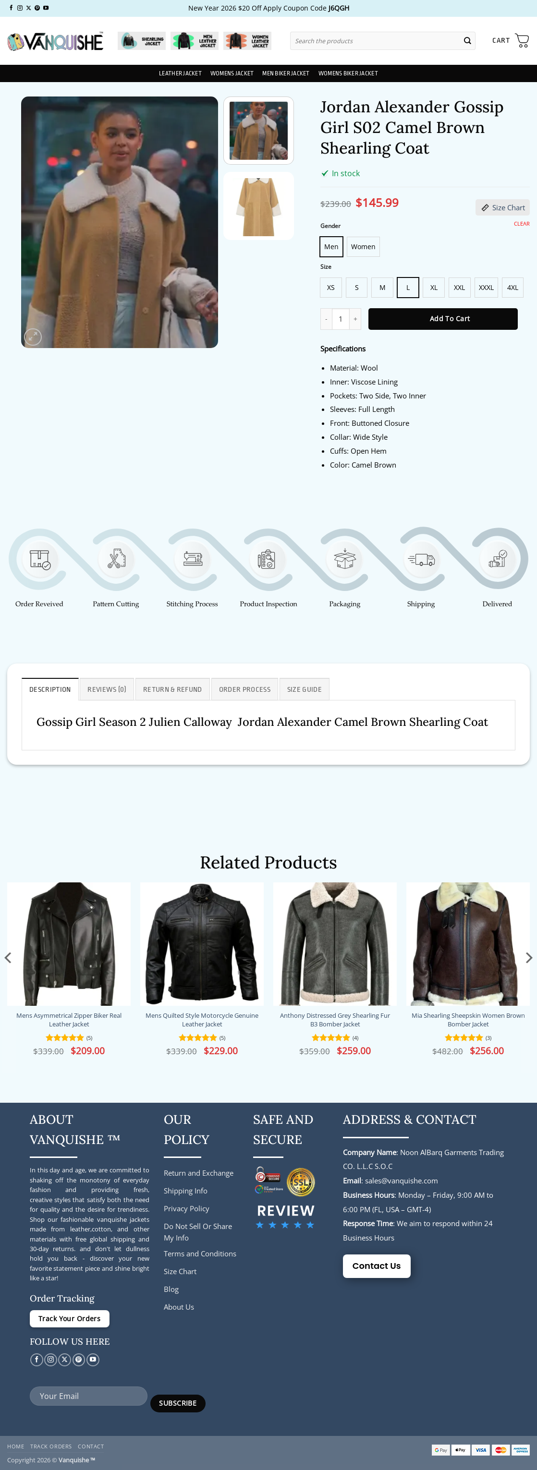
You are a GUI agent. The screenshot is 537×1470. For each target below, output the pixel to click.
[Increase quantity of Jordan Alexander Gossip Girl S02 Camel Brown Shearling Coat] (355, 319)
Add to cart (450, 318)
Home (15, 1442)
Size (325, 267)
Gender (330, 226)
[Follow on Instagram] (20, 8)
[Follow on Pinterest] (37, 8)
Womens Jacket (232, 73)
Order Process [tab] (201, 688)
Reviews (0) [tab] (91, 688)
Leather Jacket (180, 73)
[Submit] (468, 40)
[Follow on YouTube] (46, 8)
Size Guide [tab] (249, 688)
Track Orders (51, 1442)
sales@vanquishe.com (401, 1177)
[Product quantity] (341, 319)
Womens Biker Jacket (348, 73)
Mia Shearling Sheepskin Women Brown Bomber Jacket (468, 1016)
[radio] (331, 246)
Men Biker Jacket (285, 73)
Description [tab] (45, 688)
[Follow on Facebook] (11, 8)
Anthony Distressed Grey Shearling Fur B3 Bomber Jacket (335, 1016)
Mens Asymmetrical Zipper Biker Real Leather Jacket (69, 1016)
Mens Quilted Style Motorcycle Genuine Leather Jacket (202, 1016)
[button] (511, 40)
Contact (91, 1442)
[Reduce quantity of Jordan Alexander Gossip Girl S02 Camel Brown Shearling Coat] (326, 319)
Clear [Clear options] (522, 223)
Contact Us (377, 1262)
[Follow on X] (28, 8)
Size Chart (502, 208)
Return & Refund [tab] (143, 688)
